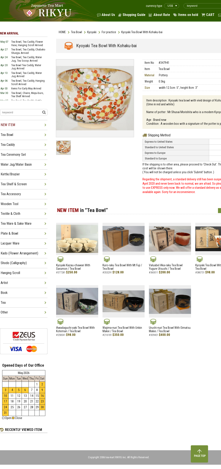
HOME (62, 32)
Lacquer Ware (10, 243)
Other (4, 312)
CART (210, 15)
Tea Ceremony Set (13, 155)
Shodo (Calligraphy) (14, 263)
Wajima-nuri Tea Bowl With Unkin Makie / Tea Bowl (122, 329)
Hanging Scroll (10, 273)
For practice (109, 32)
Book (4, 293)
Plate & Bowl (9, 233)
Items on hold (188, 15)
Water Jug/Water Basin (16, 164)
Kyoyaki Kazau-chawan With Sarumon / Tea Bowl (73, 267)
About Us (108, 15)
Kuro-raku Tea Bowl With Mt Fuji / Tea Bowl (122, 267)
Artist (4, 283)
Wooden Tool (9, 204)
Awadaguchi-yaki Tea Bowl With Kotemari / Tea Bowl (75, 329)
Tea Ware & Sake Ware (16, 223)
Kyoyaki (91, 32)
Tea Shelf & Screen (14, 184)
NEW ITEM (8, 125)
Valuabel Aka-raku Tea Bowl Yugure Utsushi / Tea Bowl (166, 267)
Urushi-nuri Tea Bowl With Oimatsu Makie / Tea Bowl (170, 329)
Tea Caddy (8, 145)
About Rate (161, 15)
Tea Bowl (76, 32)
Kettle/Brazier (10, 174)
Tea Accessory (11, 194)
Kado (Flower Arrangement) (19, 253)
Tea (3, 303)
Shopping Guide (134, 15)
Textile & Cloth (10, 214)
